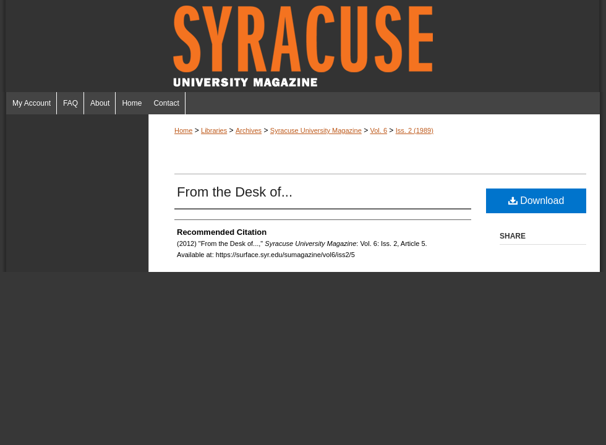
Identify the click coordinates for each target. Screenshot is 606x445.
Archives (249, 130)
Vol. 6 (378, 130)
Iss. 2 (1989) (414, 130)
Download (536, 200)
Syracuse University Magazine (303, 46)
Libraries (214, 130)
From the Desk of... (234, 192)
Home (183, 130)
